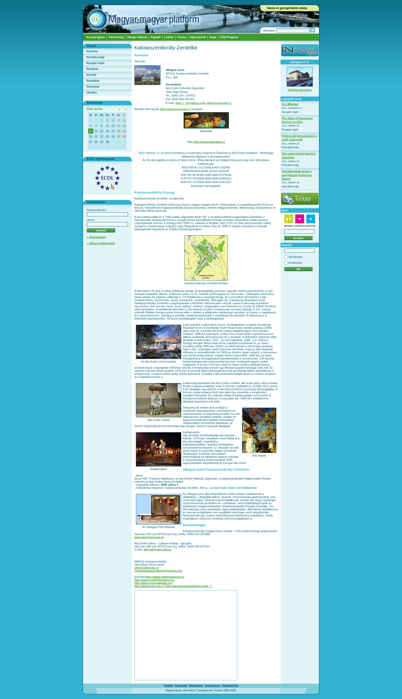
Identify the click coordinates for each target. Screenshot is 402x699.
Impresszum (212, 685)
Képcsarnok (198, 37)
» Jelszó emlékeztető (101, 243)
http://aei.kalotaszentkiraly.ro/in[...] (188, 586)
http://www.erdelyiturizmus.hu (154, 579)
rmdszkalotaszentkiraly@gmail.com (158, 570)
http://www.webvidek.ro (209, 141)
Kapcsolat (181, 685)
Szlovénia (92, 86)
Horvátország (95, 57)
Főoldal (168, 685)
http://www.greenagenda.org (153, 583)
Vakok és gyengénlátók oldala (287, 7)
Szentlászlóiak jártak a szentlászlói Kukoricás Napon (297, 175)
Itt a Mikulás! (290, 104)
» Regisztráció (96, 237)
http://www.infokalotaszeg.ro (165, 576)
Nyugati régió (95, 63)
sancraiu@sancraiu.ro (149, 537)
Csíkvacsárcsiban (300, 89)
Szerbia (91, 74)
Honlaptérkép (230, 685)
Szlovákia (92, 80)
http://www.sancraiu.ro (175, 109)
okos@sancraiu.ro (146, 567)
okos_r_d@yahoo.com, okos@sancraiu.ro (203, 102)
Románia (92, 68)
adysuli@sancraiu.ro (157, 549)
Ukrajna (91, 92)
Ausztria (91, 51)
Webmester (196, 685)
